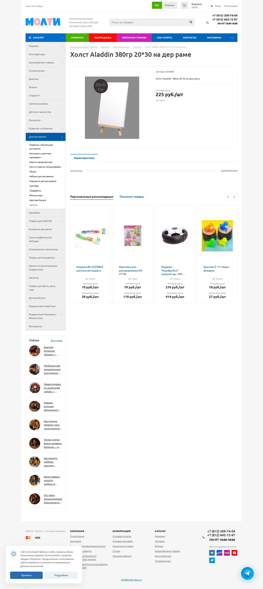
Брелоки (34, 79)
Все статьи (56, 340)
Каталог (38, 37)
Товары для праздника (47, 258)
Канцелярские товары (47, 63)
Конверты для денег (40, 229)
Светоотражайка (38, 103)
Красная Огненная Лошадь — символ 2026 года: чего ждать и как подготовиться (52, 351)
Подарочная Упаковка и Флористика (47, 316)
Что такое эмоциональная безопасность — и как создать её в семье (53, 499)
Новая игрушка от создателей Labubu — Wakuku (52, 388)
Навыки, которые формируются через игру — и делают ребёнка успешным (52, 406)
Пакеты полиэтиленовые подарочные (43, 268)
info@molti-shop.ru (131, 580)
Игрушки (47, 46)
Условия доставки (123, 541)
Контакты (189, 37)
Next (234, 197)
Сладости (34, 95)
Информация (122, 531)
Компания (77, 531)
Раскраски (35, 120)
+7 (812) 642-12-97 (224, 20)
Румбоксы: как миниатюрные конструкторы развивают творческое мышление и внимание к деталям (52, 369)
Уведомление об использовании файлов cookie (89, 566)
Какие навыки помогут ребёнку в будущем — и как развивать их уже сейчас (52, 480)
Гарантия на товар (123, 546)
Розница (169, 5)
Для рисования (47, 137)
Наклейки (47, 213)
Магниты (34, 277)
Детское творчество (47, 112)
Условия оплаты (122, 536)
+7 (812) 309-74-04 (224, 15)
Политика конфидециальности (88, 546)
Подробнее (61, 575)
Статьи (116, 551)
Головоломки (37, 70)
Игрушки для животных (42, 306)
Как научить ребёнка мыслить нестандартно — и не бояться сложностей (52, 462)
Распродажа (102, 37)
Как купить (164, 37)
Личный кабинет (122, 556)
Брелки (159, 546)
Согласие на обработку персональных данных (83, 558)
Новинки (77, 37)
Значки (33, 87)
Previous (228, 197)
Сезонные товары (134, 37)
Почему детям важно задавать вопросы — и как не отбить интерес (53, 443)
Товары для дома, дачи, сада (42, 288)
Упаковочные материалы (47, 249)
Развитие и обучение (47, 129)
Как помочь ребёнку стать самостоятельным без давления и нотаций (53, 425)
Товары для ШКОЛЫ (47, 221)
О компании (77, 536)
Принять (26, 575)
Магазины (214, 37)
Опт (157, 5)
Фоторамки (35, 326)
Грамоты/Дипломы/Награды (40, 239)
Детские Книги (37, 298)
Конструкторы (37, 54)
